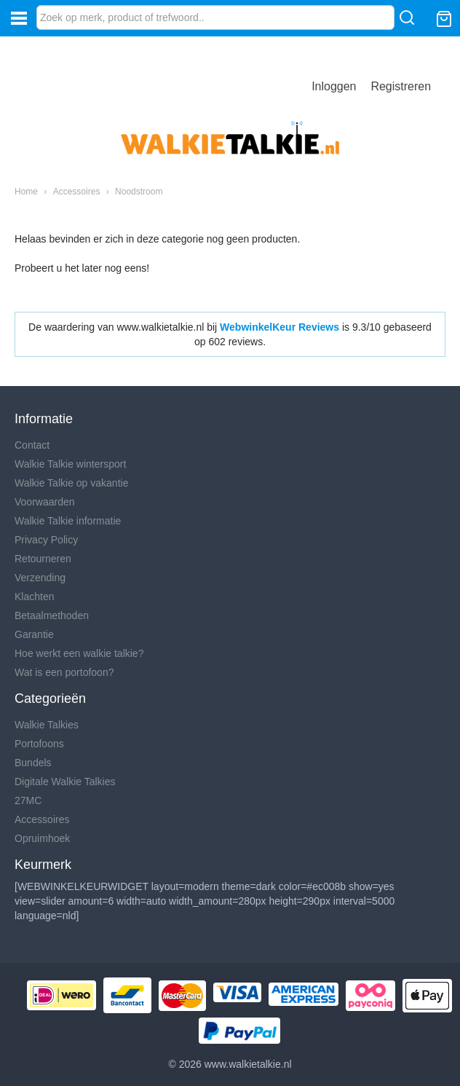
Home (26, 191)
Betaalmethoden (52, 615)
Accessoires (76, 191)
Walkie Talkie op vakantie (71, 483)
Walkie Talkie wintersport (70, 464)
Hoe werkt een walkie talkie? (79, 653)
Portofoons (39, 743)
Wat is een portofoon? (64, 672)
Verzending (40, 577)
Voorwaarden (45, 502)
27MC (28, 800)
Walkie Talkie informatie (68, 521)
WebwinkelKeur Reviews (279, 327)
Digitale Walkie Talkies (65, 781)
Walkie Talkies (47, 725)
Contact (32, 445)
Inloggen (334, 86)
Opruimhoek (42, 838)
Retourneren (43, 558)
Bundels (33, 762)
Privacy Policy (46, 540)
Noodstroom (138, 191)
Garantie (34, 634)
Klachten (34, 596)
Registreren (400, 86)
